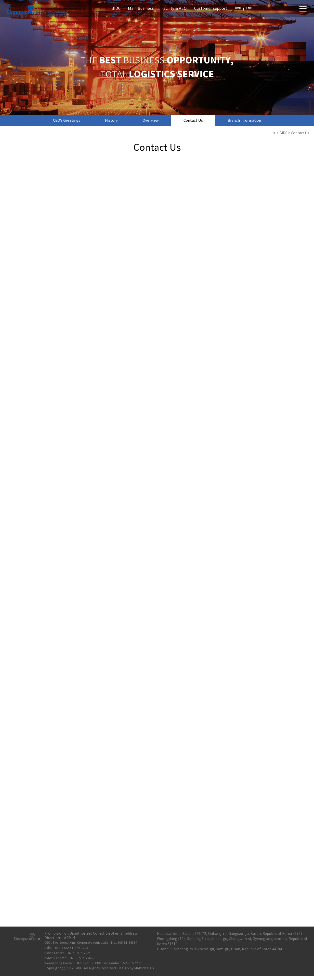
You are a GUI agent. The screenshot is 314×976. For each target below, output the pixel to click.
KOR (238, 8)
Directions (53, 938)
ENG (249, 8)
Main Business (141, 8)
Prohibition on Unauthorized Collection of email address (91, 934)
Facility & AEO (174, 8)
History (111, 121)
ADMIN (69, 938)
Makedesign (144, 968)
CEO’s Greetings (66, 121)
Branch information (244, 121)
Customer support (210, 8)
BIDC (115, 8)
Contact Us (193, 121)
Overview (151, 121)
